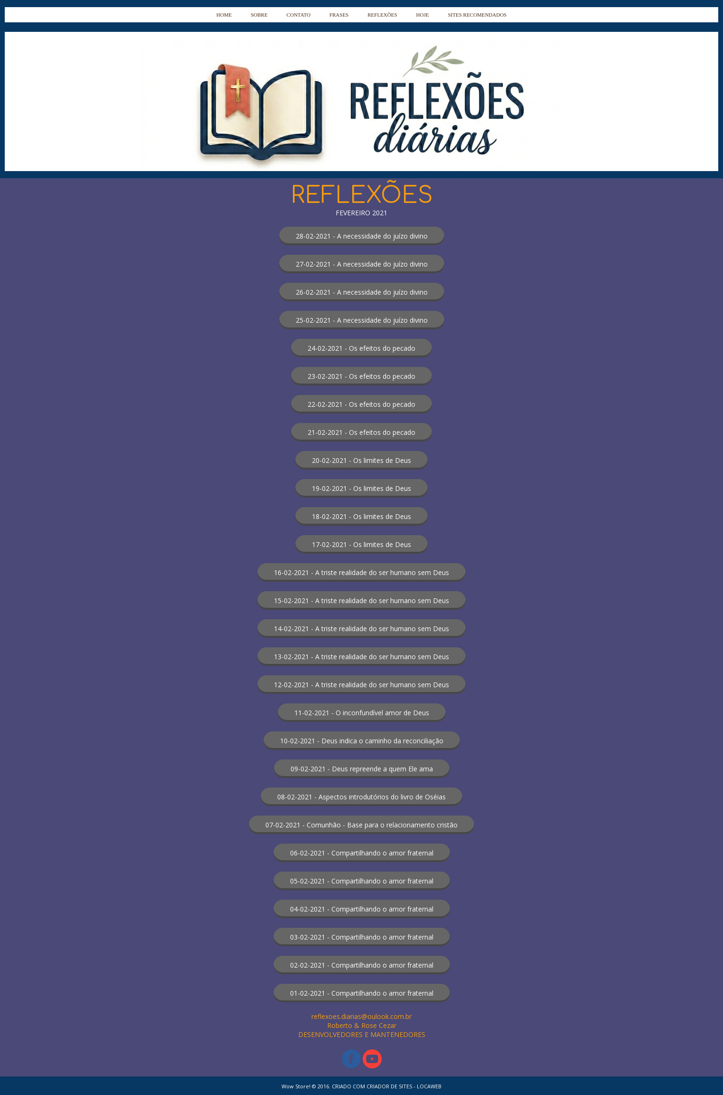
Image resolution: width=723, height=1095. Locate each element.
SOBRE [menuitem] (259, 15)
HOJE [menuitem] (422, 15)
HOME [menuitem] (224, 15)
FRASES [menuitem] (338, 15)
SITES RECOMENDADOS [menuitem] (477, 15)
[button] (361, 236)
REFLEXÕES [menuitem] (382, 15)
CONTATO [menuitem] (298, 15)
